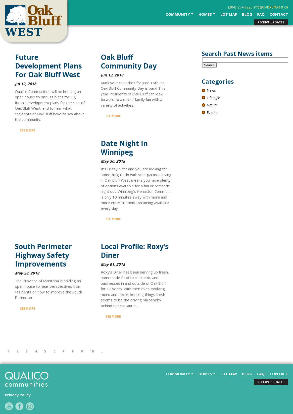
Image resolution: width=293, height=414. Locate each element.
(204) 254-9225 (240, 7)
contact (279, 14)
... (102, 351)
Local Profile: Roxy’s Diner (135, 251)
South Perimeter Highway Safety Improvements (43, 255)
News (211, 90)
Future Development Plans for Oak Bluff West (48, 65)
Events (212, 112)
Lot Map (228, 14)
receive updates (270, 22)
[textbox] (246, 60)
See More (27, 130)
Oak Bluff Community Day (129, 61)
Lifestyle (213, 97)
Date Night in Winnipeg (124, 147)
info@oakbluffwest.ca (270, 7)
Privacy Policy (18, 394)
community (178, 14)
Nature (212, 105)
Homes (205, 14)
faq (261, 14)
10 (92, 351)
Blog (247, 14)
